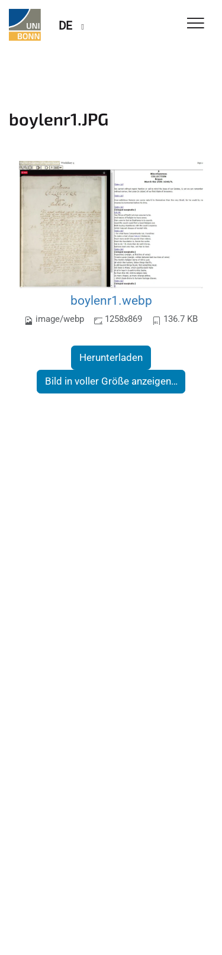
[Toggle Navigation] (195, 24)
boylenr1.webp (111, 300)
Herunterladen (111, 357)
